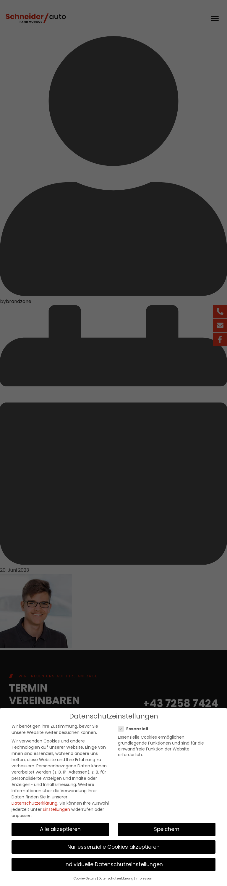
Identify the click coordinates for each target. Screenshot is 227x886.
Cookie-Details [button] (85, 876)
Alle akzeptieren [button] (60, 826)
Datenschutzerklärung (34, 801)
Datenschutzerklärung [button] (115, 876)
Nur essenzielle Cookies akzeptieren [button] (113, 844)
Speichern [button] (166, 826)
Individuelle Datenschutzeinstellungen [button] (113, 862)
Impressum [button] (144, 876)
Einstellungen (56, 807)
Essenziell (135, 726)
